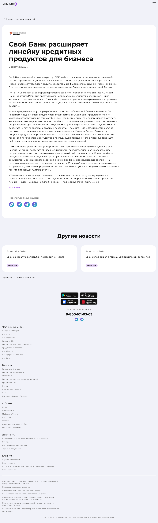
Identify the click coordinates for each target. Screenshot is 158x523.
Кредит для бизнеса (11, 369)
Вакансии (6, 417)
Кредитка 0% (7, 341)
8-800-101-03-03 (79, 314)
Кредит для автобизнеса (13, 372)
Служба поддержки (11, 460)
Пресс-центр (8, 410)
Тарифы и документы (11, 449)
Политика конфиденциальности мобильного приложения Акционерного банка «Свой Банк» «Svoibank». (28, 498)
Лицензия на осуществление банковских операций (25, 438)
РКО (4, 393)
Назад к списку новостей (20, 19)
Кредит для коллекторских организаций (20, 379)
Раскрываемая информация (14, 445)
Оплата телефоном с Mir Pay (14, 424)
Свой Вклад (7, 351)
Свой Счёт (6, 358)
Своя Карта (7, 334)
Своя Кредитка (8, 338)
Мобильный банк (10, 414)
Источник (14, 187)
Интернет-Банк (9, 470)
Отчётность (7, 442)
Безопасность (8, 463)
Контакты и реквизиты (12, 428)
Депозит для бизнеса (11, 389)
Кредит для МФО (9, 383)
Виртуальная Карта (10, 331)
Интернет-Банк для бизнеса (14, 396)
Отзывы (5, 421)
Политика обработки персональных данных (21, 490)
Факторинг (7, 376)
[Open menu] (154, 4)
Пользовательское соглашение (16, 487)
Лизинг (5, 386)
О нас (4, 407)
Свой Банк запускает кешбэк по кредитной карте (35, 257)
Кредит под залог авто (12, 348)
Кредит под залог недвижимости (17, 344)
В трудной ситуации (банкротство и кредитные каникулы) (28, 466)
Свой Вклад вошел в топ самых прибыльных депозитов (118, 257)
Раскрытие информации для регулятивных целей (24, 494)
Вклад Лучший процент (12, 355)
